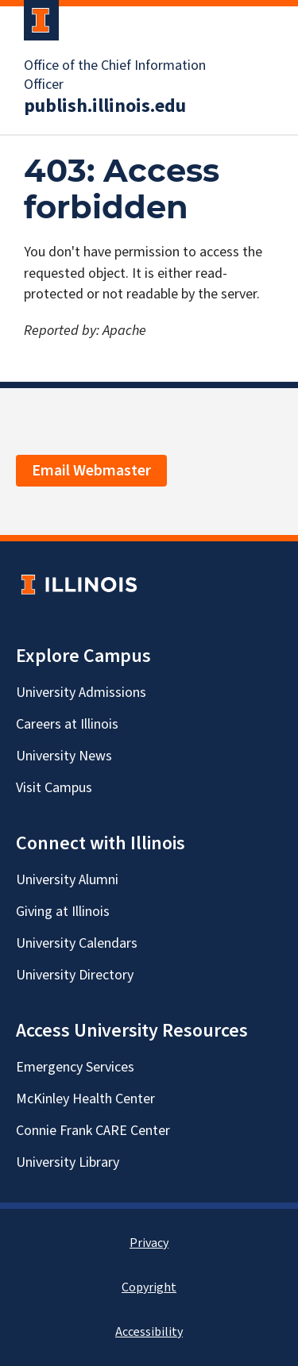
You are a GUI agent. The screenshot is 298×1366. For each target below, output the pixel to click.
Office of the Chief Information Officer (115, 75)
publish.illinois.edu (105, 106)
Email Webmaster (91, 471)
